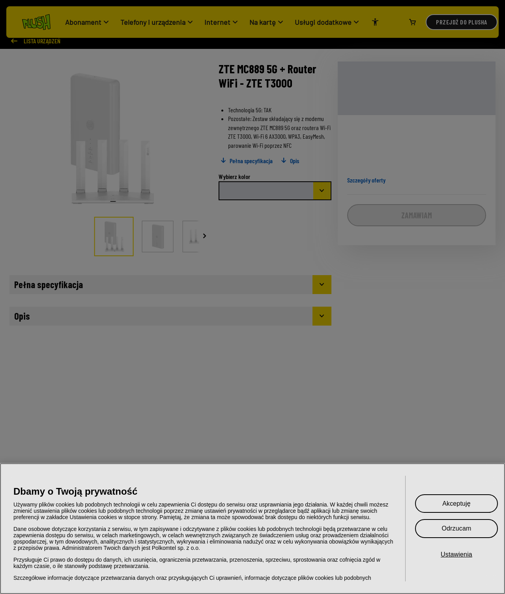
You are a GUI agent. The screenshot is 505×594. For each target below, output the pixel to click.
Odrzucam (456, 528)
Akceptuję (456, 503)
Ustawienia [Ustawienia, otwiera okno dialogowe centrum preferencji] (456, 554)
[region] (252, 528)
